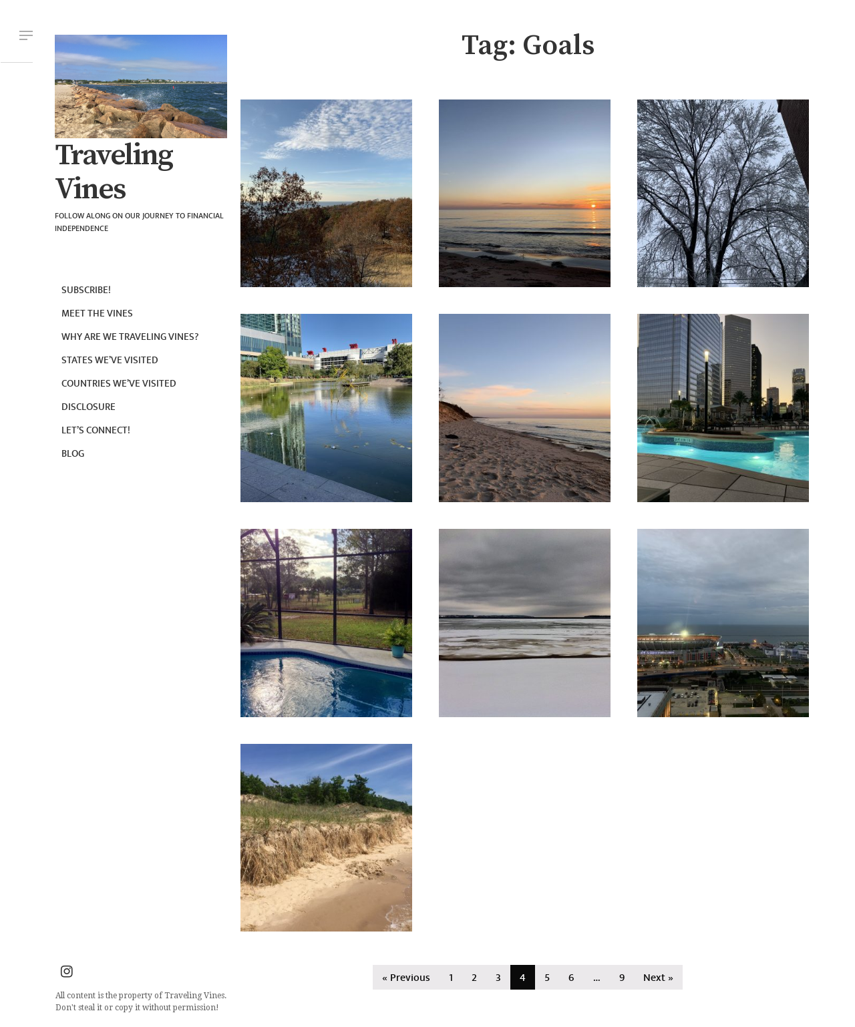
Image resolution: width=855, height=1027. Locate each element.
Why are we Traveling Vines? (130, 337)
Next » (658, 978)
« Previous (406, 978)
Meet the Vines (97, 313)
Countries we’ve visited (118, 383)
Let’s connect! (95, 430)
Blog (72, 453)
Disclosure (88, 407)
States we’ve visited (109, 360)
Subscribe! (86, 290)
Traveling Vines (113, 172)
